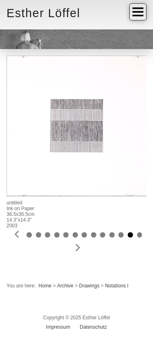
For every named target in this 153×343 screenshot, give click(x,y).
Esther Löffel (43, 13)
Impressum (58, 327)
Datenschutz (93, 327)
